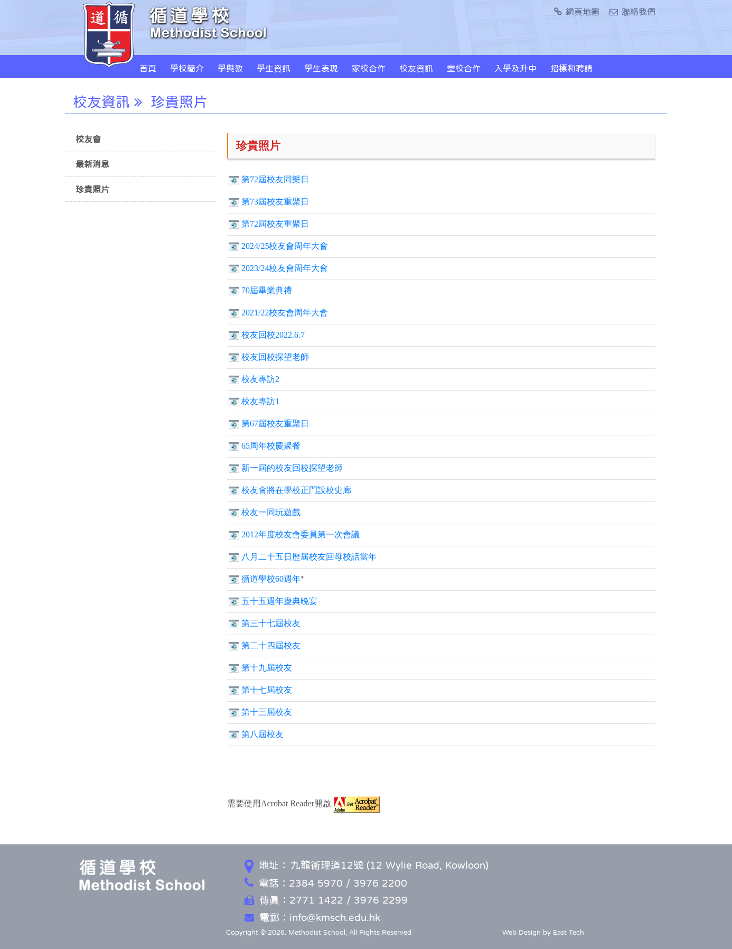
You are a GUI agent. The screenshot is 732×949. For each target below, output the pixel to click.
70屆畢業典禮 (266, 290)
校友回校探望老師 (275, 356)
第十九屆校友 (266, 667)
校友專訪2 (260, 379)
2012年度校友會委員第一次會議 (300, 534)
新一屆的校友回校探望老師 (292, 467)
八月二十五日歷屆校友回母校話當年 (309, 556)
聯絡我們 (632, 11)
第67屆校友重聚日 (275, 423)
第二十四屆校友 (271, 645)
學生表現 (321, 68)
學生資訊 (273, 68)
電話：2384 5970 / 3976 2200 (326, 883)
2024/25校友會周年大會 (284, 245)
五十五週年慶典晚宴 (279, 601)
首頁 (147, 68)
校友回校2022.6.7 (273, 334)
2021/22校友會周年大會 (284, 312)
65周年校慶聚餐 (271, 445)
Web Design (521, 932)
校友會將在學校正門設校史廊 (296, 490)
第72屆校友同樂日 (275, 179)
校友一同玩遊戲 (271, 512)
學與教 (230, 68)
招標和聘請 (571, 68)
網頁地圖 (576, 11)
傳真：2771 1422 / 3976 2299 (326, 900)
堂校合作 (464, 68)
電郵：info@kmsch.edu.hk (312, 918)
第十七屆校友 (266, 689)
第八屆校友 (262, 734)
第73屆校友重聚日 (275, 201)
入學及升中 (515, 68)
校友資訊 (416, 68)
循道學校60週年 (271, 578)
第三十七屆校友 (271, 623)
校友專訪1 (260, 401)
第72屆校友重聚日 (275, 223)
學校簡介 (187, 68)
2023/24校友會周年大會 (284, 268)
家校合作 (369, 68)
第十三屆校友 (266, 712)
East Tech (568, 932)
